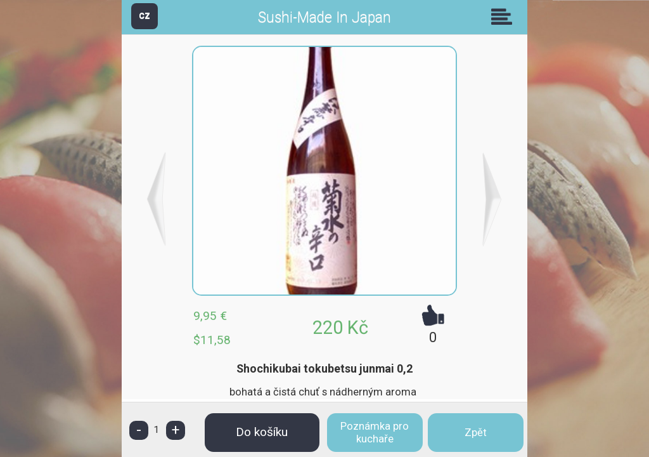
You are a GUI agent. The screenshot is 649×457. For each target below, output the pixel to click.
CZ (144, 15)
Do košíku (262, 432)
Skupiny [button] (504, 16)
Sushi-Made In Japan (324, 17)
